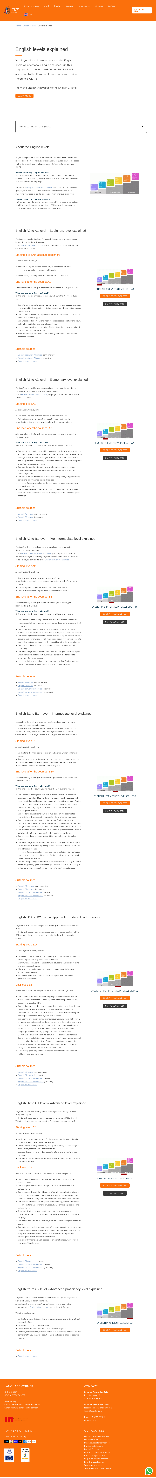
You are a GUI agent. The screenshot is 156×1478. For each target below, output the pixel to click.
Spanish (75, 6)
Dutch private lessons (93, 1437)
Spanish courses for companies (97, 1460)
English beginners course (32, 237)
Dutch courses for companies (96, 1434)
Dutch (56, 6)
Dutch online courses (93, 1431)
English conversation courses (39, 179)
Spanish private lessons (94, 1456)
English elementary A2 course (34, 386)
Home (18, 17)
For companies (88, 6)
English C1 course (25, 1253)
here (94, 1412)
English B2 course (25, 1063)
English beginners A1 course (30, 346)
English (65, 6)
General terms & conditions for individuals (22, 1396)
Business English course (94, 1447)
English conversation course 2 (31, 1070)
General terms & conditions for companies (22, 1399)
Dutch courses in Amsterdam (96, 1428)
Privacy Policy (10, 1393)
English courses (29, 17)
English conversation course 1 (57, 551)
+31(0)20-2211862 (98, 1408)
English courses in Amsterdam (97, 1444)
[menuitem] (123, 6)
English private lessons (27, 353)
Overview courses (42, 6)
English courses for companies (97, 1450)
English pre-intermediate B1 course (36, 545)
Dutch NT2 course (92, 1441)
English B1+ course (26, 877)
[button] (126, 6)
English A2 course (25, 505)
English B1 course (25, 674)
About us (102, 6)
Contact (113, 6)
